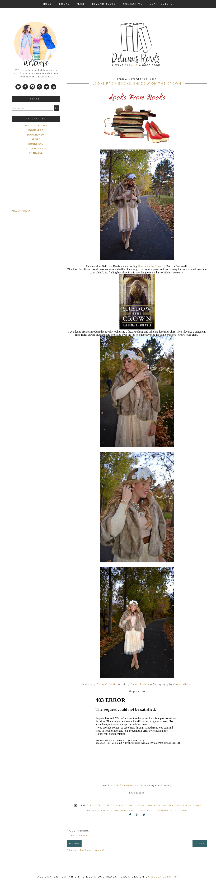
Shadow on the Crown (150, 266)
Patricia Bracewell (142, 810)
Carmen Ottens (182, 684)
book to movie (36, 148)
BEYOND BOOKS (104, 4)
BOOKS (64, 4)
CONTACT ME (132, 4)
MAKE (81, 4)
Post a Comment (79, 835)
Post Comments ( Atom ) (92, 850)
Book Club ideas (36, 125)
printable (36, 153)
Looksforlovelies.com (126, 785)
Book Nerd (35, 130)
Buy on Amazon (21, 210)
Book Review (36, 134)
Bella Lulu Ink (165, 876)
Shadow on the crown (173, 810)
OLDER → (200, 843)
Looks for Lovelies (160, 805)
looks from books (189, 805)
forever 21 (98, 805)
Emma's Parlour (139, 684)
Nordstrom (119, 810)
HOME (47, 4)
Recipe (35, 139)
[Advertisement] (38, 247)
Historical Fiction (120, 805)
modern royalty (97, 810)
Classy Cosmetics (107, 684)
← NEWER (74, 843)
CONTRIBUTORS (161, 4)
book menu (36, 144)
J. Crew (140, 805)
